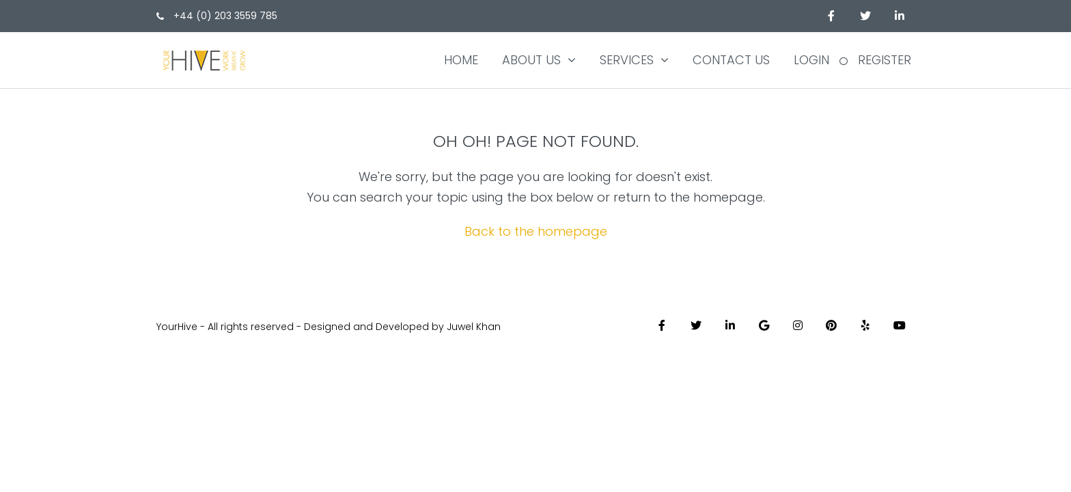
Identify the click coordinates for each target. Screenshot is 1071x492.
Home (461, 59)
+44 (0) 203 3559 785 (216, 16)
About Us (531, 59)
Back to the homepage (535, 231)
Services (627, 59)
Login (811, 59)
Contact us (731, 59)
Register (884, 59)
